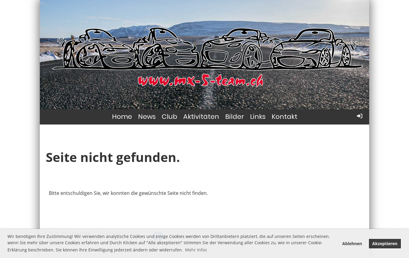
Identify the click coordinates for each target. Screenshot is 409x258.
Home (122, 116)
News (147, 116)
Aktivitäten (201, 116)
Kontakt (284, 116)
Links (258, 116)
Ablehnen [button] (352, 243)
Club (169, 116)
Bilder (234, 116)
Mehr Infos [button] (196, 250)
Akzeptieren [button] (384, 243)
